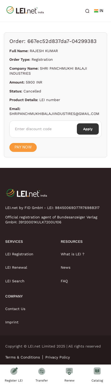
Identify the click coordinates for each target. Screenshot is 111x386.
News (65, 267)
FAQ (64, 281)
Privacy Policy (57, 357)
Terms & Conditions (22, 357)
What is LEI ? (72, 254)
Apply (87, 128)
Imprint (11, 322)
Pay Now (23, 147)
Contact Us (15, 309)
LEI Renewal (16, 267)
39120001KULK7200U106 (39, 222)
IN (98, 10)
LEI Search (14, 281)
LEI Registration (19, 254)
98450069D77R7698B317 (77, 208)
